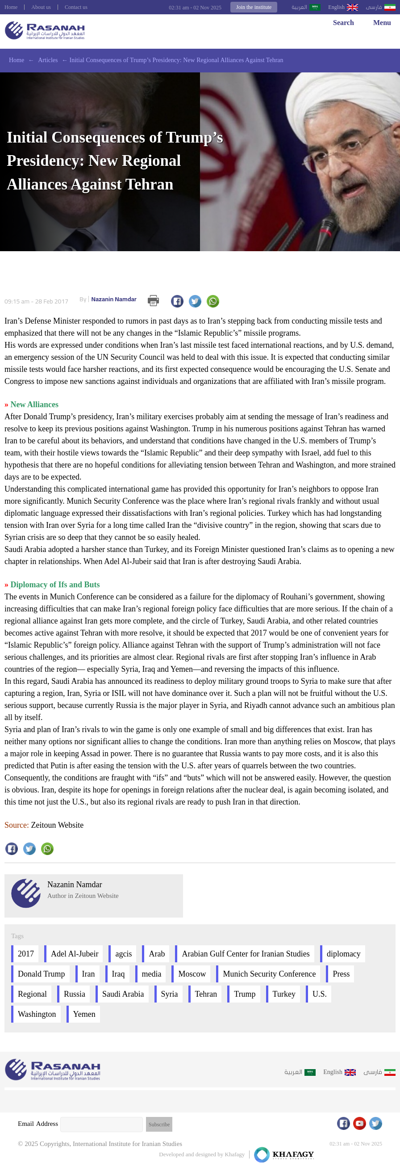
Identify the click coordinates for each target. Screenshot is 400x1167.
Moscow (192, 973)
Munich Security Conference (269, 973)
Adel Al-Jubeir (74, 953)
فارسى (374, 7)
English (336, 7)
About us (41, 7)
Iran (88, 973)
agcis (123, 953)
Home (10, 7)
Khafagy (235, 1154)
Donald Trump (41, 973)
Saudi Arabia (123, 994)
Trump (244, 994)
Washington (37, 1014)
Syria (169, 994)
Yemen (84, 1014)
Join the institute (253, 7)
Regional (32, 994)
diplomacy (344, 953)
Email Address (38, 1124)
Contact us (76, 7)
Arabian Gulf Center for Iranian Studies (245, 953)
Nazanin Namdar (108, 299)
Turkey (284, 994)
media (152, 973)
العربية (299, 7)
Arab (157, 953)
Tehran (206, 994)
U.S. (319, 994)
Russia (74, 994)
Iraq (118, 973)
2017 (26, 953)
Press (341, 973)
